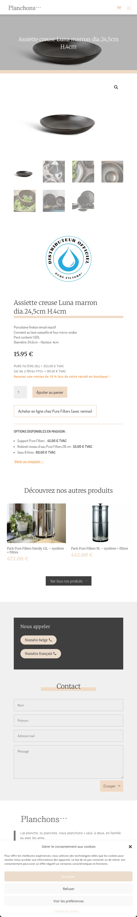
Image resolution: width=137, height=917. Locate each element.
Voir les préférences (69, 901)
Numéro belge (44, 640)
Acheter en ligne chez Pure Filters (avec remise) (55, 411)
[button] (130, 846)
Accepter (68, 876)
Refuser (68, 889)
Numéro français (46, 651)
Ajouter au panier (49, 392)
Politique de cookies (66, 911)
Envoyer (109, 785)
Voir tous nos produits (66, 580)
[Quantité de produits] (20, 392)
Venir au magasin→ (29, 461)
